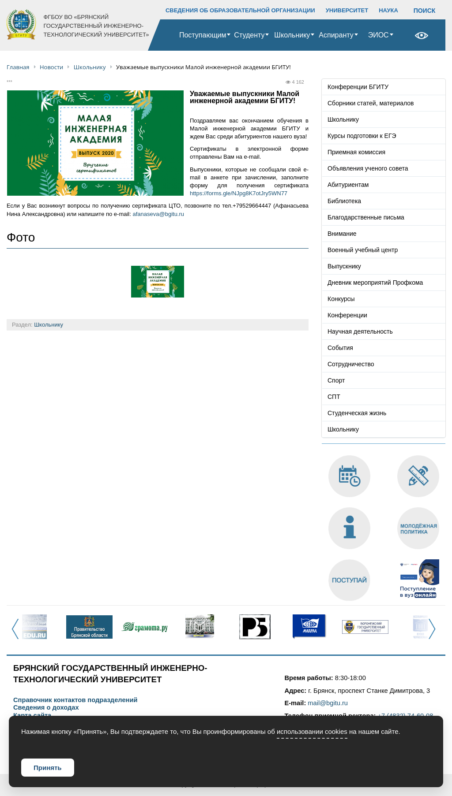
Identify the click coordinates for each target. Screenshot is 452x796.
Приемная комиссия (356, 152)
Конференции (347, 315)
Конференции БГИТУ (358, 86)
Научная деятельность (360, 331)
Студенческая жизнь (357, 413)
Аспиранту (336, 35)
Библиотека (344, 201)
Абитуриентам (348, 184)
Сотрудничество (351, 364)
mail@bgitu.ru (328, 703)
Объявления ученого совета (368, 168)
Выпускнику (344, 266)
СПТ (334, 396)
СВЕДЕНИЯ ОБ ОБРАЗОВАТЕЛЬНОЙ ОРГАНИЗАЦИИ (240, 10)
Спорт (336, 380)
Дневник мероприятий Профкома (375, 282)
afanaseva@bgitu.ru (158, 214)
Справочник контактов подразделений (75, 700)
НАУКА (388, 10)
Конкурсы (341, 298)
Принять (48, 767)
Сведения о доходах (46, 707)
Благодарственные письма (366, 217)
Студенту (249, 35)
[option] (34, 626)
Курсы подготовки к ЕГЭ (362, 135)
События (340, 347)
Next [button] (435, 634)
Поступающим (202, 35)
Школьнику (292, 35)
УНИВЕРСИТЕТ (347, 10)
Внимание (342, 233)
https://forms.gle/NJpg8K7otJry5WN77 (238, 193)
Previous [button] (18, 634)
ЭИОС (378, 35)
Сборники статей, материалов (371, 103)
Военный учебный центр (363, 249)
